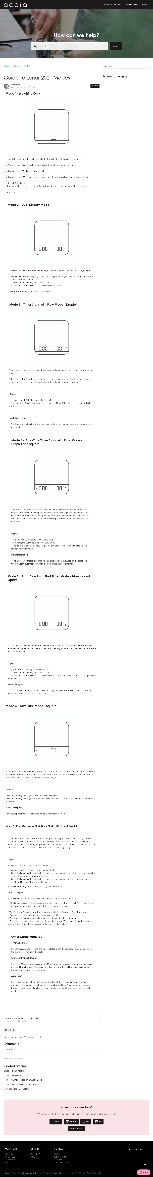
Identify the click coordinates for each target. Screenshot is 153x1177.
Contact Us (58, 1154)
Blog (7, 1162)
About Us (9, 1154)
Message (71, 1121)
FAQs (32, 1157)
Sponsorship (64, 1173)
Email (56, 1121)
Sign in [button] (144, 5)
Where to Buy (36, 1154)
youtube (139, 1150)
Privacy (55, 1173)
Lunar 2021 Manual (12, 1075)
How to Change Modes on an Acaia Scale (23, 1080)
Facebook (6, 1030)
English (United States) (112, 5)
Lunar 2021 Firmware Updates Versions (22, 1084)
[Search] (126, 66)
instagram (134, 1150)
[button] (31, 1018)
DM (85, 1121)
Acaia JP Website (94, 1173)
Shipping (46, 1173)
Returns (38, 1173)
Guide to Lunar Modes (14, 1071)
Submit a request (132, 5)
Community (10, 1160)
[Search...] (69, 46)
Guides (26, 66)
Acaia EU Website (78, 1173)
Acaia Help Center (12, 66)
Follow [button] (95, 85)
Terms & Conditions (26, 1173)
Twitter (10, 1030)
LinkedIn (14, 1030)
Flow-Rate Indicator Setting (16, 1089)
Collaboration (10, 1157)
